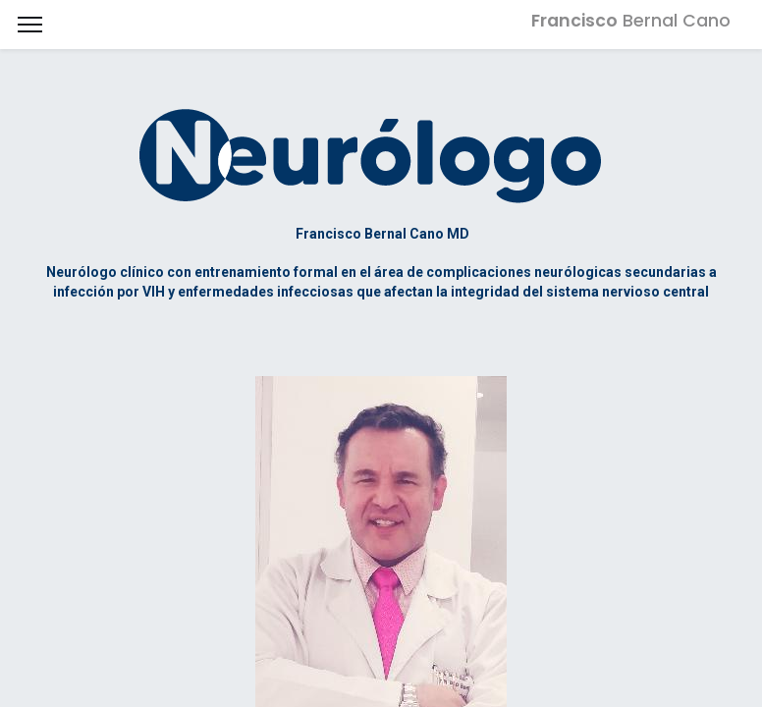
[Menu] (30, 24)
